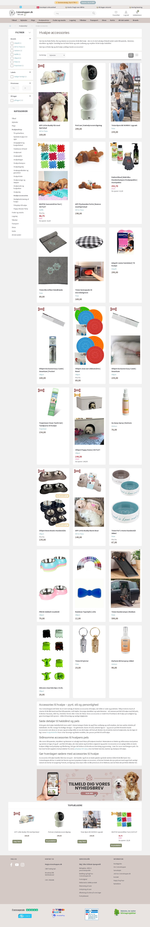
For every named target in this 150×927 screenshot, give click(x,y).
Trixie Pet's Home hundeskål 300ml (123, 532)
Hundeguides (118, 864)
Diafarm (114, 427)
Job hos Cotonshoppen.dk (122, 874)
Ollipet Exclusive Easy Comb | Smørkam (123, 370)
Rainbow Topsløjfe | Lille (85, 612)
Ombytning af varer (85, 889)
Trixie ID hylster (81, 662)
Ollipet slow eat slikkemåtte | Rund (87, 370)
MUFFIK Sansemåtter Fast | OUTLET (50, 206)
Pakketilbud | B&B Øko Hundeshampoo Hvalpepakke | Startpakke (124, 181)
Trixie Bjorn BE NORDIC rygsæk (124, 126)
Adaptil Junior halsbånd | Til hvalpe (123, 265)
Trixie (113, 129)
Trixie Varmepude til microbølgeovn (83, 292)
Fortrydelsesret (83, 896)
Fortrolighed (83, 879)
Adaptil (113, 270)
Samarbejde (117, 870)
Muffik (41, 211)
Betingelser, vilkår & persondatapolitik (85, 869)
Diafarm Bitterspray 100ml (122, 662)
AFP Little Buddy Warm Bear (87, 531)
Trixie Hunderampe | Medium (123, 612)
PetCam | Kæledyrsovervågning (88, 126)
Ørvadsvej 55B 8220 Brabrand (49, 874)
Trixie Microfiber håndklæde (51, 290)
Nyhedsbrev (117, 884)
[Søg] (94, 14)
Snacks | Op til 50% (89, 3)
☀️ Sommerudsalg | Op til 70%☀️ (66, 3)
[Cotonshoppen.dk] (21, 14)
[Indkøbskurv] (137, 13)
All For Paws (43, 132)
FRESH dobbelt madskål (49, 612)
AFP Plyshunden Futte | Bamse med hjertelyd (88, 206)
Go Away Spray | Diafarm (121, 424)
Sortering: (42, 56)
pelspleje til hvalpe (81, 750)
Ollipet (41, 375)
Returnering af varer (85, 886)
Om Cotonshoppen (120, 867)
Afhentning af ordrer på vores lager (90, 893)
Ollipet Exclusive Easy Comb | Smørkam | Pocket (51, 370)
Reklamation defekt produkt (88, 883)
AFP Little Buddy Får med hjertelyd (49, 127)
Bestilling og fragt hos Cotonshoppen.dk (86, 875)
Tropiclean (42, 430)
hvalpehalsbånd (52, 733)
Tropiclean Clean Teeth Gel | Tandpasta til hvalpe (51, 425)
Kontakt (116, 877)
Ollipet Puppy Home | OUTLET (87, 450)
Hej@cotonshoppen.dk (53, 864)
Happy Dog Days (119, 880)
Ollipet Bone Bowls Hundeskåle (52, 531)
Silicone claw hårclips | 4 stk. (51, 688)
